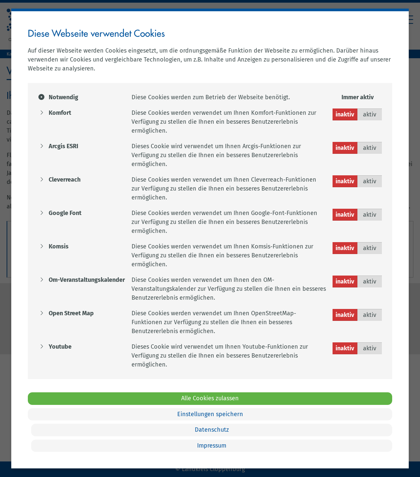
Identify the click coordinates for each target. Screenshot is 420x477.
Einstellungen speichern (210, 414)
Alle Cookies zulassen (210, 398)
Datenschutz (212, 429)
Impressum (211, 445)
